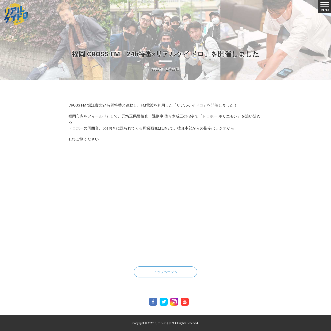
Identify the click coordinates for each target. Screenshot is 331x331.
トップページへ (165, 272)
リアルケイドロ (164, 323)
